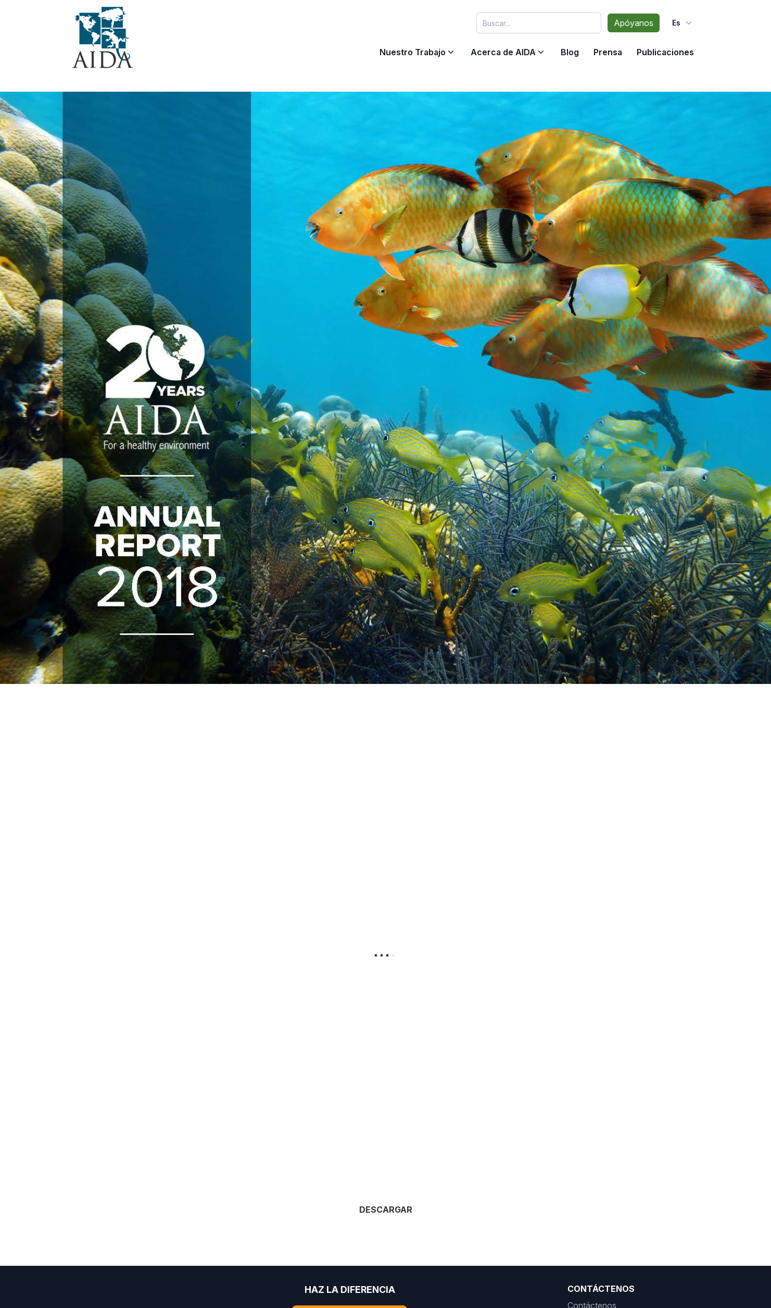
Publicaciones (665, 52)
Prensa (607, 52)
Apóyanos (633, 23)
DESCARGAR (385, 1212)
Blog (570, 52)
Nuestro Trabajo (413, 52)
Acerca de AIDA (503, 52)
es (683, 23)
